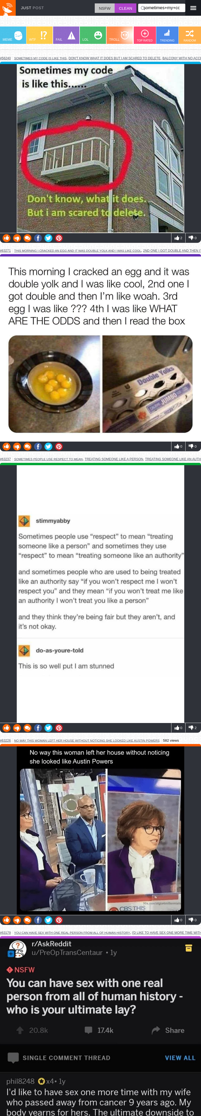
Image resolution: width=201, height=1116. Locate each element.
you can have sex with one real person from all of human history (72, 932)
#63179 (5, 933)
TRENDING (167, 35)
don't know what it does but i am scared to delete (114, 58)
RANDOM (189, 36)
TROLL (119, 36)
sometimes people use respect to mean (48, 459)
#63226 (5, 740)
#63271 (5, 251)
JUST (32, 8)
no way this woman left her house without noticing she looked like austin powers (87, 740)
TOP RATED (145, 36)
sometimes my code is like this (40, 58)
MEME (12, 36)
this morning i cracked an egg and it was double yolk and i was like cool (77, 250)
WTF (38, 36)
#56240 (5, 58)
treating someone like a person (114, 459)
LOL (92, 36)
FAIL (65, 36)
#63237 (5, 459)
